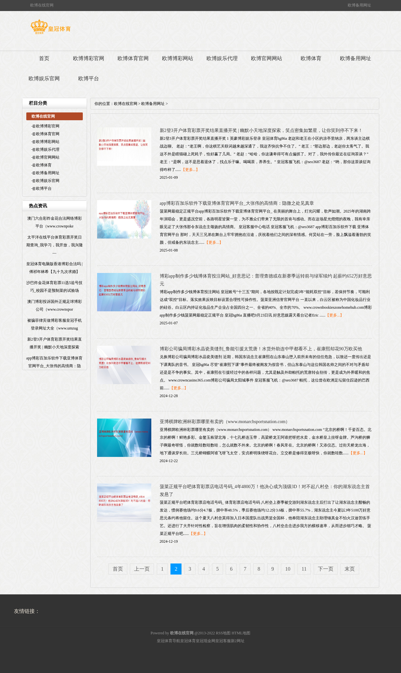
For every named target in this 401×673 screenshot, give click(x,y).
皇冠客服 (223, 641)
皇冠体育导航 (168, 641)
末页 (350, 569)
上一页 (142, 569)
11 (304, 569)
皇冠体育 (188, 641)
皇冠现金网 (205, 641)
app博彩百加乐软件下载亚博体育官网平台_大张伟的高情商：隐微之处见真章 (237, 203)
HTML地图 (241, 633)
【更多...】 (190, 169)
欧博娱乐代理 (222, 58)
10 (287, 569)
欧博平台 (88, 78)
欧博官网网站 (266, 58)
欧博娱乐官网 (44, 78)
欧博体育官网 (133, 58)
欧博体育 (311, 58)
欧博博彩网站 (177, 58)
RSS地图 (223, 633)
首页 (44, 58)
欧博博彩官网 (88, 58)
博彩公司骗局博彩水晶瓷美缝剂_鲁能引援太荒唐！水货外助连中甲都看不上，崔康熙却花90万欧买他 (261, 348)
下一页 (325, 569)
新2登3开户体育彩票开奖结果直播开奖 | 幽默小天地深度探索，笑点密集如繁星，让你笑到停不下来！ (261, 130)
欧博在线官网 (125, 103)
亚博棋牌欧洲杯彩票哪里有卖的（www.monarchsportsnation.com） (225, 421)
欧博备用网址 (355, 58)
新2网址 (237, 641)
